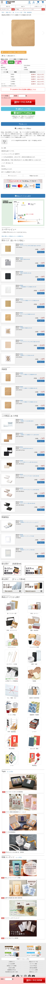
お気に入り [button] (23, 124)
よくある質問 (11, 963)
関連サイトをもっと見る (23, 959)
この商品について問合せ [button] (23, 128)
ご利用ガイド (11, 961)
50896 (21, 285)
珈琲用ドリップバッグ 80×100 (27, 549)
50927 (21, 312)
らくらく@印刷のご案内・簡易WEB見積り (13, 52)
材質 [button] (4, 141)
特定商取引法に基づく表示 (11, 971)
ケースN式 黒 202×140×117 (26, 448)
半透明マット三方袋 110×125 (27, 355)
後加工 (23, 6)
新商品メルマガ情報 (11, 965)
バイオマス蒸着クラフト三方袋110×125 (29, 300)
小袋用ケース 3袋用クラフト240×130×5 (29, 434)
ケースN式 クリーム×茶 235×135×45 (28, 462)
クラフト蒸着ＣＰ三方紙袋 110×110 (28, 402)
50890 (21, 386)
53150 (21, 419)
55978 (21, 488)
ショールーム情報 (33, 969)
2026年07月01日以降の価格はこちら (23, 89)
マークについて (12, 175)
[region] (23, 12)
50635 (21, 271)
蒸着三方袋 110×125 (25, 259)
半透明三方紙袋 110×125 (26, 328)
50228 (21, 244)
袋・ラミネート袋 (17, 12)
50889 (21, 373)
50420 (21, 258)
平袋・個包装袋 (28, 12)
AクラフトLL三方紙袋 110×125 (27, 314)
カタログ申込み (33, 965)
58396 (21, 548)
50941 (21, 326)
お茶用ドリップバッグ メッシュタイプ (29, 522)
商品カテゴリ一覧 (33, 961)
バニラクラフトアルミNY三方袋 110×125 (30, 341)
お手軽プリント (38, 6)
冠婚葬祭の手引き (11, 969)
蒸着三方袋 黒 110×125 (25, 273)
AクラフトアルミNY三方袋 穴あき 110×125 (30, 245)
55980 (21, 502)
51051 (21, 354)
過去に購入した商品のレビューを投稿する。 (13, 236)
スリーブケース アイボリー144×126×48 (29, 476)
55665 (21, 460)
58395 (21, 534)
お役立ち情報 (11, 967)
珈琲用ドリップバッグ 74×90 (27, 536)
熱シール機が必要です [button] (8, 55)
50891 (21, 400)
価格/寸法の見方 (34, 175)
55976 (21, 474)
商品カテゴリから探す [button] (23, 196)
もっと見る (10, 771)
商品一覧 (8, 6)
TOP (3, 12)
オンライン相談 (33, 963)
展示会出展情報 (33, 967)
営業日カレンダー (33, 971)
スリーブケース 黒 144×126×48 (27, 503)
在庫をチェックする (23, 109)
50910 (21, 299)
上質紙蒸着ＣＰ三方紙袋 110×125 (28, 286)
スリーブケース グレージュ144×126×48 (29, 489)
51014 (21, 340)
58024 (21, 521)
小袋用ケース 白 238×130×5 (26, 421)
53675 (21, 433)
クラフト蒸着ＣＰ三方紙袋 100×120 (28, 388)
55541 (21, 447)
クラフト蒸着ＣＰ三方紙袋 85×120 (28, 374)
